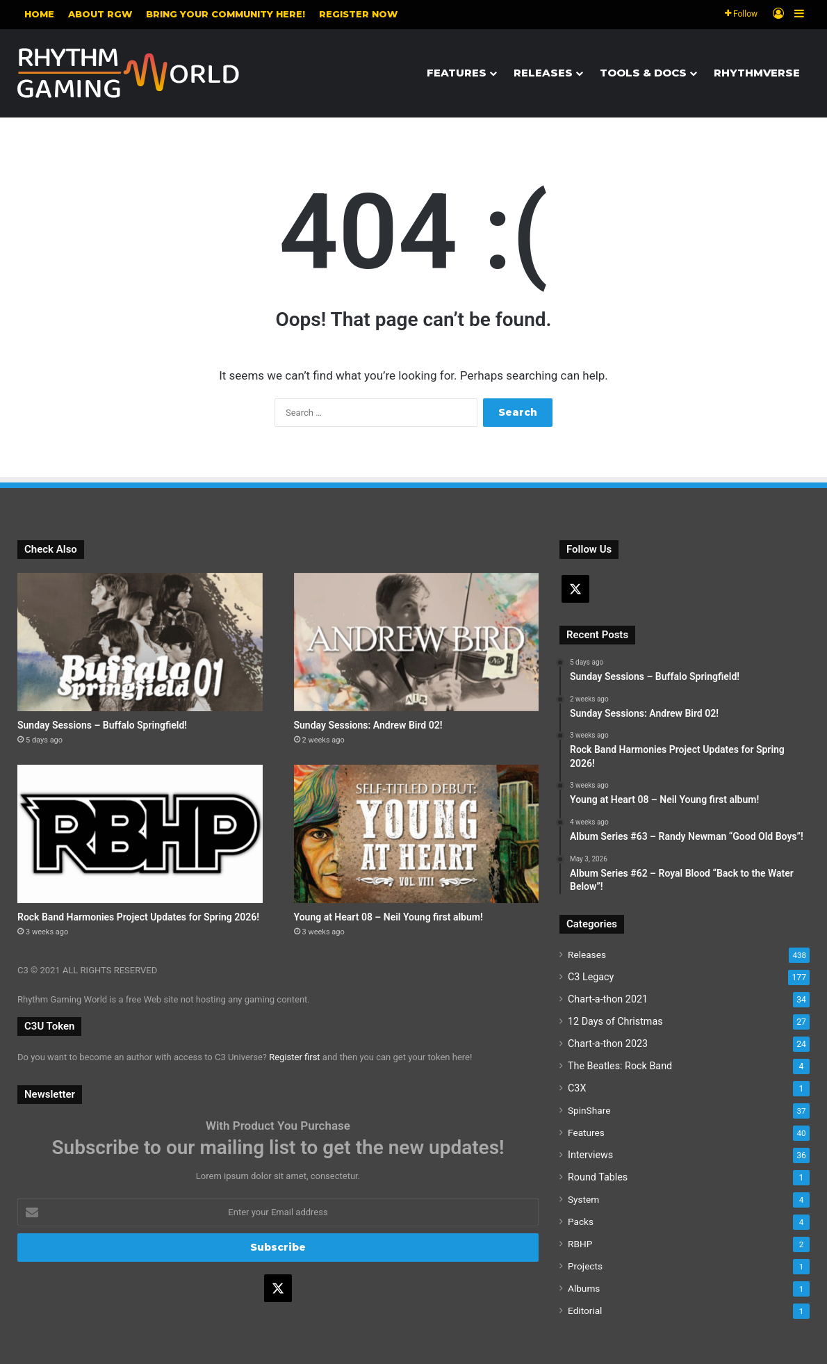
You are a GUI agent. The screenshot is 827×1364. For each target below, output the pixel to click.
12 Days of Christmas (615, 1021)
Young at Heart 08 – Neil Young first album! (388, 917)
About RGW (100, 13)
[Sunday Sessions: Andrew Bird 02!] (416, 642)
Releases (543, 72)
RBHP (580, 1243)
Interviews (590, 1154)
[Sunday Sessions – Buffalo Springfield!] (140, 642)
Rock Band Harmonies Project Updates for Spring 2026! (138, 917)
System (583, 1199)
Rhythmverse (757, 72)
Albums (584, 1288)
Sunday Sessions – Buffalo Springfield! (102, 725)
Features (456, 72)
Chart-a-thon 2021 (608, 999)
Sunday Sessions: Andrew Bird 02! (368, 725)
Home (39, 13)
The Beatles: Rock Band (620, 1065)
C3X (577, 1088)
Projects (585, 1266)
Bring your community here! (225, 13)
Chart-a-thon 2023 (608, 1043)
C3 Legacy (591, 976)
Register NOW (358, 13)
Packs (580, 1221)
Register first (294, 1057)
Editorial (585, 1310)
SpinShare (589, 1110)
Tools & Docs (643, 72)
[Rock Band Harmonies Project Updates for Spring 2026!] (140, 834)
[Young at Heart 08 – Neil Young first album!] (416, 834)
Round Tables (598, 1177)
